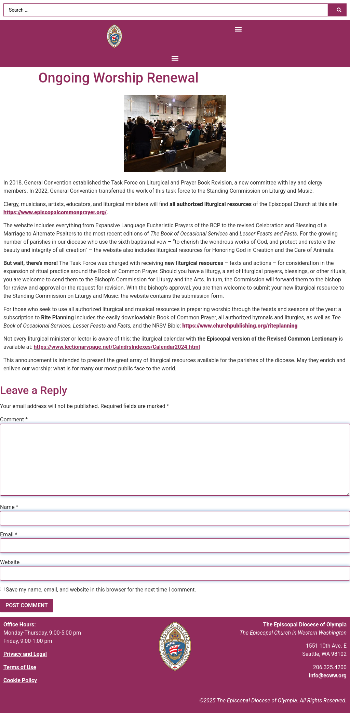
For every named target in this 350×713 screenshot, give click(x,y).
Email (8, 534)
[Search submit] (339, 10)
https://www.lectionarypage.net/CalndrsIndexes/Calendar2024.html (117, 347)
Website (9, 562)
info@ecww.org (328, 675)
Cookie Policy (20, 680)
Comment (14, 419)
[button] (238, 29)
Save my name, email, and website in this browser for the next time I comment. (101, 590)
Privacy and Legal (25, 654)
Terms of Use (19, 667)
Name (9, 507)
